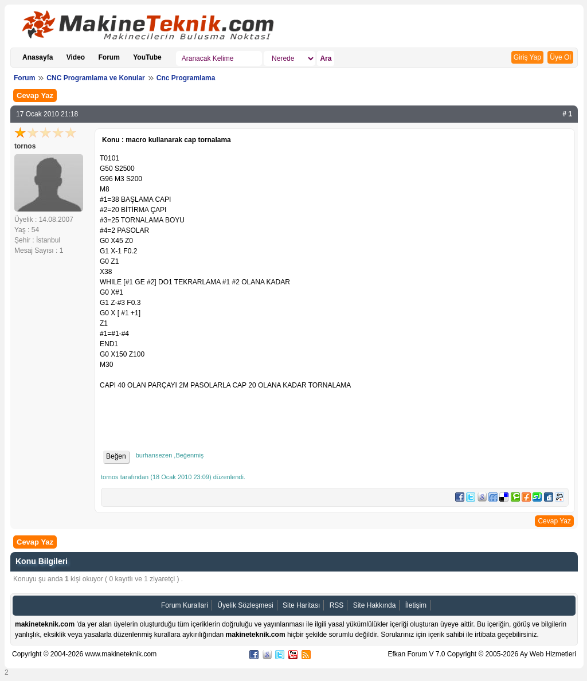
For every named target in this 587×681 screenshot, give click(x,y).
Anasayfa (37, 57)
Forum (109, 57)
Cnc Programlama (186, 78)
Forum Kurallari (184, 605)
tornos (25, 146)
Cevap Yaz (35, 95)
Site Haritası (301, 605)
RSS (337, 605)
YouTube (147, 57)
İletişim (415, 605)
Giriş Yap (527, 57)
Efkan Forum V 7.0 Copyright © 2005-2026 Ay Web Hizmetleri (482, 654)
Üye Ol (560, 57)
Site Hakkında (374, 605)
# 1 (567, 114)
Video (75, 57)
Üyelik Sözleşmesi (245, 605)
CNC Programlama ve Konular (95, 78)
